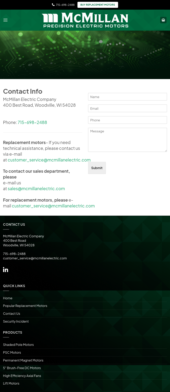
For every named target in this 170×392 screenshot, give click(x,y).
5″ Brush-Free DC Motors (22, 368)
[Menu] (5, 20)
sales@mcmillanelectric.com (36, 188)
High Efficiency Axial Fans (22, 376)
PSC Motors (12, 352)
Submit (97, 168)
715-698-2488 (63, 4)
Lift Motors (11, 383)
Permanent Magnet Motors (23, 360)
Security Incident (16, 321)
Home (7, 298)
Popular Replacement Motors (25, 306)
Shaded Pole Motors (18, 344)
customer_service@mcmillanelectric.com (49, 159)
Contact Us (11, 313)
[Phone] (127, 120)
